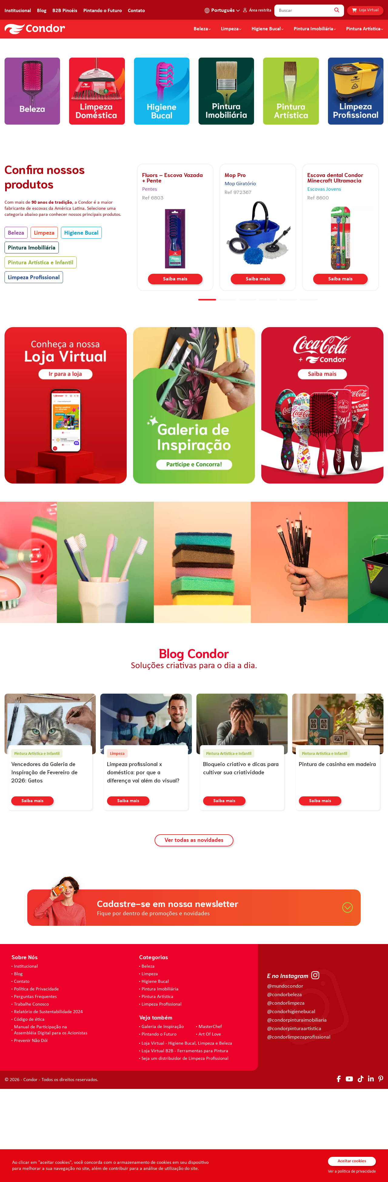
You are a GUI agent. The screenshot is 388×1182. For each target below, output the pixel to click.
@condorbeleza (284, 1088)
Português (223, 10)
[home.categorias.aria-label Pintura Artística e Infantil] (291, 186)
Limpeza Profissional (34, 371)
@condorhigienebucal (291, 1105)
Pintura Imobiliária (313, 29)
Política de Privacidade (36, 1082)
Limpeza (44, 326)
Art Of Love (210, 1127)
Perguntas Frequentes (35, 1089)
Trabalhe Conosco (31, 1097)
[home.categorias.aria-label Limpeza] (97, 186)
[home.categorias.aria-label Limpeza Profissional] (355, 186)
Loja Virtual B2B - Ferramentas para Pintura (185, 1144)
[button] (174, 128)
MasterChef (210, 1119)
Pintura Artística (363, 29)
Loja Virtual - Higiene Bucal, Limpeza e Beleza (187, 1136)
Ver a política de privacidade (352, 1171)
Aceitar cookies (352, 1161)
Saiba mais (175, 372)
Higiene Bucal (266, 29)
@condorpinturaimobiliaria (297, 1113)
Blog (41, 10)
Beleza (201, 29)
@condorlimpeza (286, 1096)
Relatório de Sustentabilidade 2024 (48, 1105)
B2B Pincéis (64, 10)
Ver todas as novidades (194, 933)
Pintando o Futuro (102, 10)
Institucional (18, 10)
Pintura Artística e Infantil (40, 356)
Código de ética (29, 1112)
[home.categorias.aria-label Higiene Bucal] (161, 186)
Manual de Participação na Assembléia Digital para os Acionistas (50, 1123)
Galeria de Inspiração (163, 1119)
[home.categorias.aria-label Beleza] (32, 186)
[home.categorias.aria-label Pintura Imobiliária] (226, 186)
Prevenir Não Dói (31, 1133)
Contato (136, 10)
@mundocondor (285, 1079)
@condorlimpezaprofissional (298, 1130)
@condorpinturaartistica (294, 1122)
